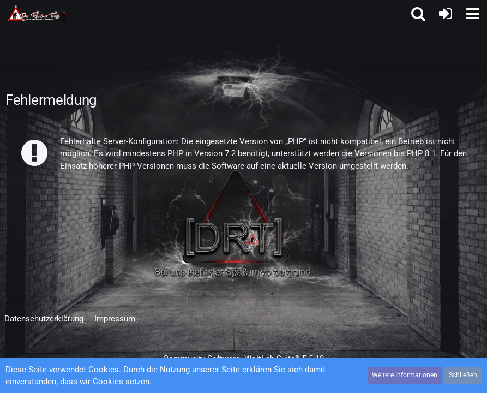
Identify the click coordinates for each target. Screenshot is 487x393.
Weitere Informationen (404, 375)
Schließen (463, 375)
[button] (473, 14)
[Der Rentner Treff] (37, 13)
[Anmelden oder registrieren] (445, 14)
